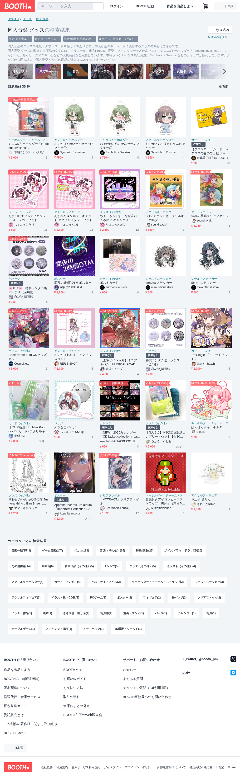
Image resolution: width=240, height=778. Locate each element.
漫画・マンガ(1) (133, 613)
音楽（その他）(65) (112, 550)
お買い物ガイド (75, 679)
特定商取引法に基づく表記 (207, 767)
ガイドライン (112, 767)
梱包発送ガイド (15, 706)
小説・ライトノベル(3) (106, 582)
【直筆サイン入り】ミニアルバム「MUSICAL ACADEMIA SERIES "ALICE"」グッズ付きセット (120, 362)
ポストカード (109, 282)
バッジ (58, 423)
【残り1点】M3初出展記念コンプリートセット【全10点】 (166, 435)
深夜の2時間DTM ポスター (73, 282)
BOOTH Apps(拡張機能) (21, 679)
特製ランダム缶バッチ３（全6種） (163, 362)
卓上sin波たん (201, 499)
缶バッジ (14, 278)
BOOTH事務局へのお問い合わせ (147, 697)
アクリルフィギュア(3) (26, 597)
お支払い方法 (73, 688)
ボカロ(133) (81, 550)
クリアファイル (201, 212)
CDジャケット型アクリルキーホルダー (165, 218)
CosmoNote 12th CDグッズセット (28, 357)
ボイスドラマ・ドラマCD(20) (183, 550)
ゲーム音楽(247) (52, 550)
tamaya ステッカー (159, 282)
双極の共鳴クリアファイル (210, 216)
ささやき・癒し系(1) (76, 613)
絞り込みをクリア (219, 37)
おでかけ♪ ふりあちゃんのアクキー (165, 146)
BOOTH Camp (14, 733)
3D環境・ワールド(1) (128, 629)
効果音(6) (48, 566)
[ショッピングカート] (206, 6)
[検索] (88, 6)
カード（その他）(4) (67, 582)
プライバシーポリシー (139, 767)
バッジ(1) (161, 613)
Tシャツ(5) (111, 566)
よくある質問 (133, 679)
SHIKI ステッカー (203, 282)
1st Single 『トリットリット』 (209, 357)
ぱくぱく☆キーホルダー (208, 427)
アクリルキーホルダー (68, 139)
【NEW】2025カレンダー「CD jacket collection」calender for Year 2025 (119, 435)
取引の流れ (71, 697)
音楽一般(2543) (21, 550)
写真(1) (211, 613)
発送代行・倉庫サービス (22, 697)
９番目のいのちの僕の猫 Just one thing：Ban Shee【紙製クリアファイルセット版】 (29, 501)
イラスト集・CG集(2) (65, 597)
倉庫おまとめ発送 (76, 706)
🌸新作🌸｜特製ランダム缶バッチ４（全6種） (28, 290)
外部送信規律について (171, 767)
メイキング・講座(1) (59, 629)
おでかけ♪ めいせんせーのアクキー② (120, 146)
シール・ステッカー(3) (209, 582)
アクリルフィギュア (67, 212)
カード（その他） (202, 139)
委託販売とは (14, 715)
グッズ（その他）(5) (142, 566)
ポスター (60, 278)
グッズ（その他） (111, 212)
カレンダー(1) (187, 613)
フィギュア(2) (152, 597)
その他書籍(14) (21, 566)
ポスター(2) (124, 597)
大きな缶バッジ (65, 427)
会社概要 (47, 767)
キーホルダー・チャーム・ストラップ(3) (158, 582)
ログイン (116, 6)
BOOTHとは (145, 6)
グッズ (27, 19)
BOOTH (13, 19)
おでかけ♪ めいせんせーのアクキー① (74, 146)
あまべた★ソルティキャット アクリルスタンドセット (73, 218)
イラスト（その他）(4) (181, 566)
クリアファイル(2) (209, 597)
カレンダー (107, 423)
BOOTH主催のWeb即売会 (82, 715)
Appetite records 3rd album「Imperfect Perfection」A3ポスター (73, 507)
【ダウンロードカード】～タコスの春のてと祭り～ (210, 151)
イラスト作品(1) (21, 613)
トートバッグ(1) (93, 629)
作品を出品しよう (180, 6)
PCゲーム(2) (98, 597)
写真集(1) (106, 613)
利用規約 (62, 767)
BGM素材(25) (144, 550)
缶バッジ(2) (179, 597)
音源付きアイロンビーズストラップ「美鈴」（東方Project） (165, 501)
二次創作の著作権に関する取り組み (30, 724)
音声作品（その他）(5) (79, 566)
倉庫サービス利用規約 (86, 767)
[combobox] (65, 6)
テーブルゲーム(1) (23, 629)
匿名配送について (17, 688)
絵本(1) (47, 613)
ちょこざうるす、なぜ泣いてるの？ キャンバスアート (119, 218)
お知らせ (129, 670)
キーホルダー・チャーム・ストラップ (29, 139)
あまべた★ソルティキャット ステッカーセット (27, 218)
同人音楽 (42, 19)
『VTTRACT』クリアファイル (119, 501)
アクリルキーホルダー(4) (27, 582)
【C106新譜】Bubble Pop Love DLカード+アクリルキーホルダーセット (28, 429)
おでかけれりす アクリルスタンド (73, 357)
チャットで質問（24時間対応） (146, 688)
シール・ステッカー (21, 212)
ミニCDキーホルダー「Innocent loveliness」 (29, 146)
